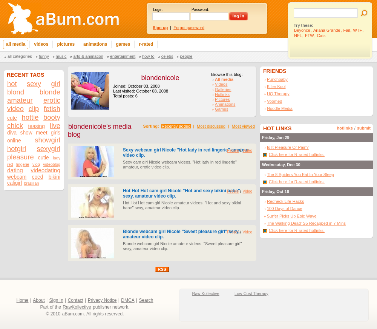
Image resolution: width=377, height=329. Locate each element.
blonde (50, 92)
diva (12, 133)
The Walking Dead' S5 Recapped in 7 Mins (306, 223)
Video (247, 150)
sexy (34, 84)
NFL (298, 35)
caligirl (14, 183)
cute (12, 118)
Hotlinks (222, 94)
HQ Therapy (278, 93)
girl (55, 84)
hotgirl (16, 149)
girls (55, 133)
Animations (225, 104)
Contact (75, 300)
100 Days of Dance (284, 208)
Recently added (176, 126)
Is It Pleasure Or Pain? (288, 147)
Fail (346, 30)
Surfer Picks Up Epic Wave (292, 216)
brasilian (31, 183)
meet (42, 133)
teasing (36, 126)
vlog (36, 164)
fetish (52, 109)
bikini (54, 177)
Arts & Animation (88, 56)
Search (146, 300)
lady (56, 158)
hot (12, 84)
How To (148, 56)
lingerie (22, 164)
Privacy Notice (102, 300)
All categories (20, 56)
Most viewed (243, 126)
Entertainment (122, 56)
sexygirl (49, 149)
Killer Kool (276, 86)
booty (51, 117)
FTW (309, 35)
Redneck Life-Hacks (285, 201)
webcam (16, 177)
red (10, 164)
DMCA (127, 300)
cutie (43, 158)
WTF (357, 30)
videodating (45, 170)
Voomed (274, 101)
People (186, 56)
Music (61, 56)
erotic (51, 100)
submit (364, 128)
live (55, 126)
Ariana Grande (326, 30)
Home (23, 300)
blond (15, 92)
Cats (321, 35)
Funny (44, 56)
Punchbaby (277, 79)
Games (221, 109)
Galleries (223, 89)
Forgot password (188, 27)
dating (15, 170)
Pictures (222, 99)
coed (37, 177)
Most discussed (211, 126)
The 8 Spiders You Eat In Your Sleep (300, 174)
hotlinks (345, 128)
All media (224, 79)
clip (34, 109)
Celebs (167, 56)
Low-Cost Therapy (251, 293)
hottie (29, 117)
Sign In (56, 300)
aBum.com (73, 314)
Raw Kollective (205, 293)
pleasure (20, 157)
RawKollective (77, 307)
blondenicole (160, 78)
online (14, 141)
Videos (221, 84)
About (38, 300)
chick (15, 126)
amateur (20, 100)
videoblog (51, 164)
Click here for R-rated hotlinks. (297, 154)
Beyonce (302, 30)
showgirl (47, 140)
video (15, 109)
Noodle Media (280, 108)
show (26, 133)
